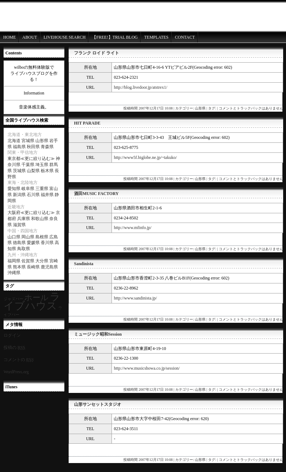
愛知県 (14, 188)
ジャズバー (13, 299)
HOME (9, 37)
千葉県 (27, 164)
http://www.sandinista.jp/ (135, 298)
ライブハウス (32, 301)
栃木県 (47, 170)
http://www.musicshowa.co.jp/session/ (146, 368)
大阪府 (14, 212)
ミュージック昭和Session (98, 334)
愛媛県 (33, 242)
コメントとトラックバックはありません (251, 108)
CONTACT (185, 37)
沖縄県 (14, 272)
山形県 (200, 108)
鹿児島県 (49, 266)
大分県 (41, 260)
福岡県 (14, 260)
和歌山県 (39, 218)
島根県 (41, 236)
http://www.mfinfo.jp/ (132, 227)
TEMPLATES (156, 37)
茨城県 (19, 170)
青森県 (47, 146)
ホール (36, 297)
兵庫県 (23, 218)
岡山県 (27, 236)
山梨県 (33, 170)
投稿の (14, 347)
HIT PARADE (87, 123)
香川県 (47, 242)
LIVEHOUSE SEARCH (65, 37)
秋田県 (33, 146)
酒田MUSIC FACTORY (96, 193)
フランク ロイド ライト (96, 52)
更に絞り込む (37, 158)
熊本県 (19, 266)
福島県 (19, 146)
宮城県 (27, 140)
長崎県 (33, 266)
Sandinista (83, 263)
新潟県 (19, 194)
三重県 (41, 188)
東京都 (14, 158)
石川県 (33, 194)
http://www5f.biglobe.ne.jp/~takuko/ (145, 157)
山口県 (14, 236)
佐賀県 (27, 260)
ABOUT (29, 37)
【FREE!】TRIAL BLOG (115, 37)
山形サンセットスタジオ (97, 404)
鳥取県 (23, 248)
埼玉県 (41, 164)
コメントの (19, 359)
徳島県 (19, 242)
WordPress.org (16, 371)
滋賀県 (19, 224)
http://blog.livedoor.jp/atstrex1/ (140, 87)
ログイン (12, 335)
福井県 (47, 194)
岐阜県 (27, 188)
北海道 (14, 140)
